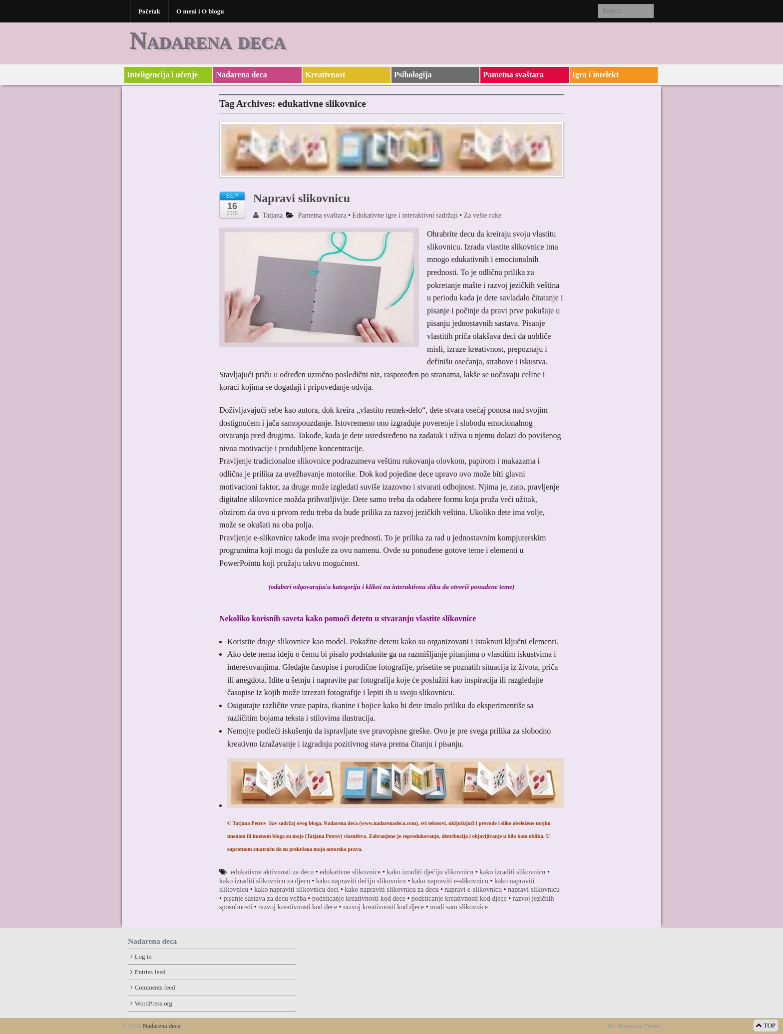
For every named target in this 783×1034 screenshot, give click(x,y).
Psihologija (413, 74)
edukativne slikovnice (350, 872)
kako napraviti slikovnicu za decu (391, 889)
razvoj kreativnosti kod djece (383, 907)
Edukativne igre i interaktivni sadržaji (404, 215)
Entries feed (150, 972)
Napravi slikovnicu (301, 198)
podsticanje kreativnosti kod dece (358, 898)
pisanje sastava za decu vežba (264, 898)
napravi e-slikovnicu (473, 889)
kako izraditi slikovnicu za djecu (264, 881)
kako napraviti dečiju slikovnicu (361, 881)
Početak (149, 11)
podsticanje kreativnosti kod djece (459, 898)
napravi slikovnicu (534, 889)
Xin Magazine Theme (634, 1026)
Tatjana (268, 215)
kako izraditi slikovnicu (512, 872)
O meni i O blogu (200, 11)
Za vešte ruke (482, 215)
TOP (766, 1025)
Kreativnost (325, 74)
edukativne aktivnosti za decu (272, 872)
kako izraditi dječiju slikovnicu (430, 872)
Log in (143, 956)
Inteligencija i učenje (162, 74)
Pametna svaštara (513, 74)
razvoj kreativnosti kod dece (297, 907)
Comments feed (155, 987)
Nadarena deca (207, 40)
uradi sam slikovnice (459, 907)
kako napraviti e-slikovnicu (450, 881)
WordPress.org (153, 1003)
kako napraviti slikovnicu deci (296, 889)
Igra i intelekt (595, 74)
